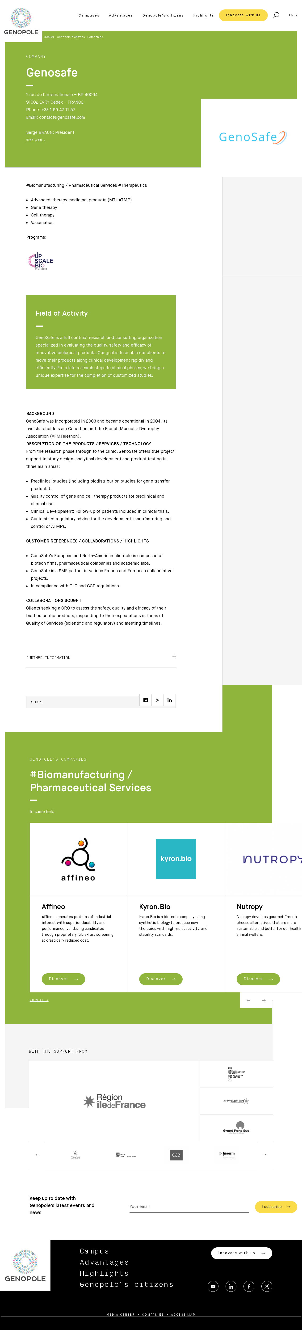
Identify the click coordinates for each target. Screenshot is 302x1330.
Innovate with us (243, 15)
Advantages (121, 15)
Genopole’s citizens (163, 15)
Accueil (49, 37)
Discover (63, 979)
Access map (183, 1314)
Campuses (89, 15)
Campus (95, 1251)
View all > (39, 1000)
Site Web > (36, 140)
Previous (248, 1000)
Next (264, 1000)
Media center (121, 1314)
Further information (101, 657)
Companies (95, 37)
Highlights (203, 15)
